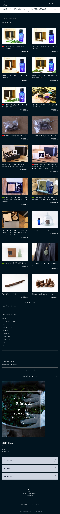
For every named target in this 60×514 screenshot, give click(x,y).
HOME (6, 18)
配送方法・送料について (30, 376)
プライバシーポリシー (8, 361)
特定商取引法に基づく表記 (9, 364)
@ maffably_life (5, 451)
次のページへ (32, 302)
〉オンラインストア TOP (9, 306)
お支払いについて (30, 370)
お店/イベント (12, 18)
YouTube (9, 476)
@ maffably (4, 449)
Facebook (9, 460)
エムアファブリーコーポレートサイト (30, 504)
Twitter (9, 468)
